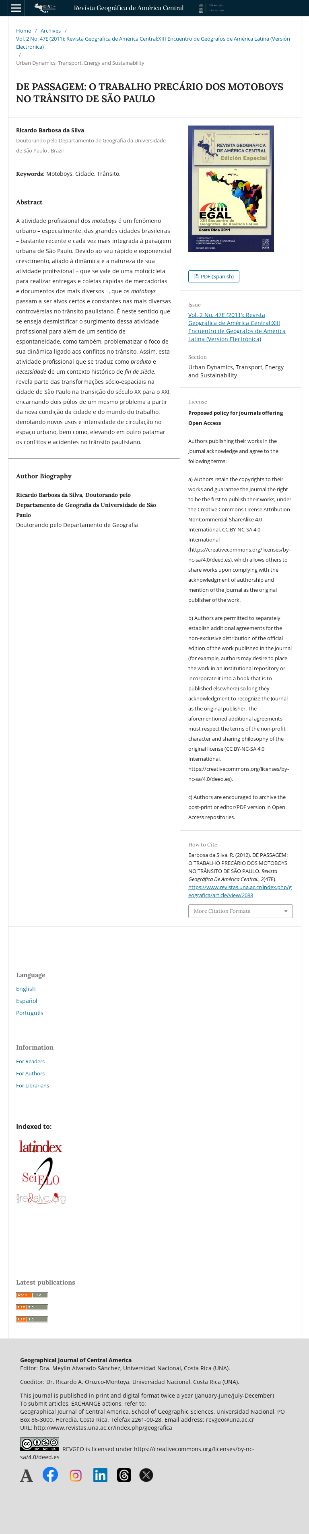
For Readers (30, 1061)
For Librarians (32, 1085)
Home (23, 30)
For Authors (30, 1073)
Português (29, 1013)
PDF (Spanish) (217, 276)
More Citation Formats (222, 911)
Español (26, 1001)
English (26, 988)
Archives (51, 30)
